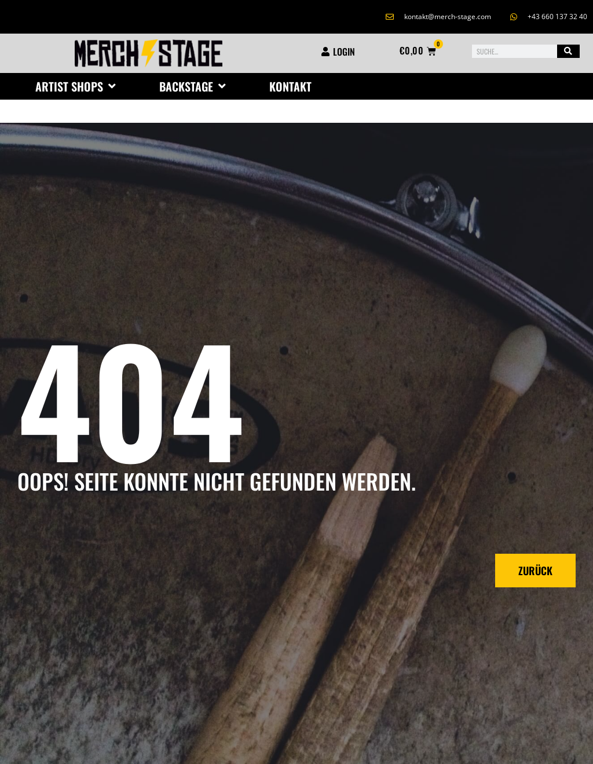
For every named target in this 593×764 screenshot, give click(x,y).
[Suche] (568, 51)
